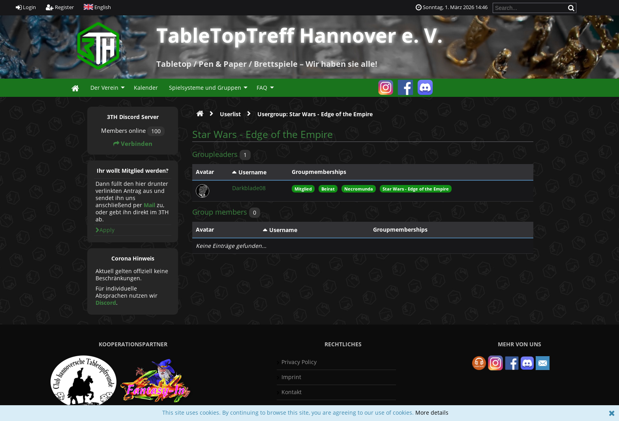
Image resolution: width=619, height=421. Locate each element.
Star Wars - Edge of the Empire (416, 189)
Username (252, 172)
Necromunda (358, 189)
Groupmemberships (319, 172)
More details (431, 412)
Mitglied (303, 189)
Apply (105, 230)
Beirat (328, 189)
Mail (149, 205)
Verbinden (132, 144)
